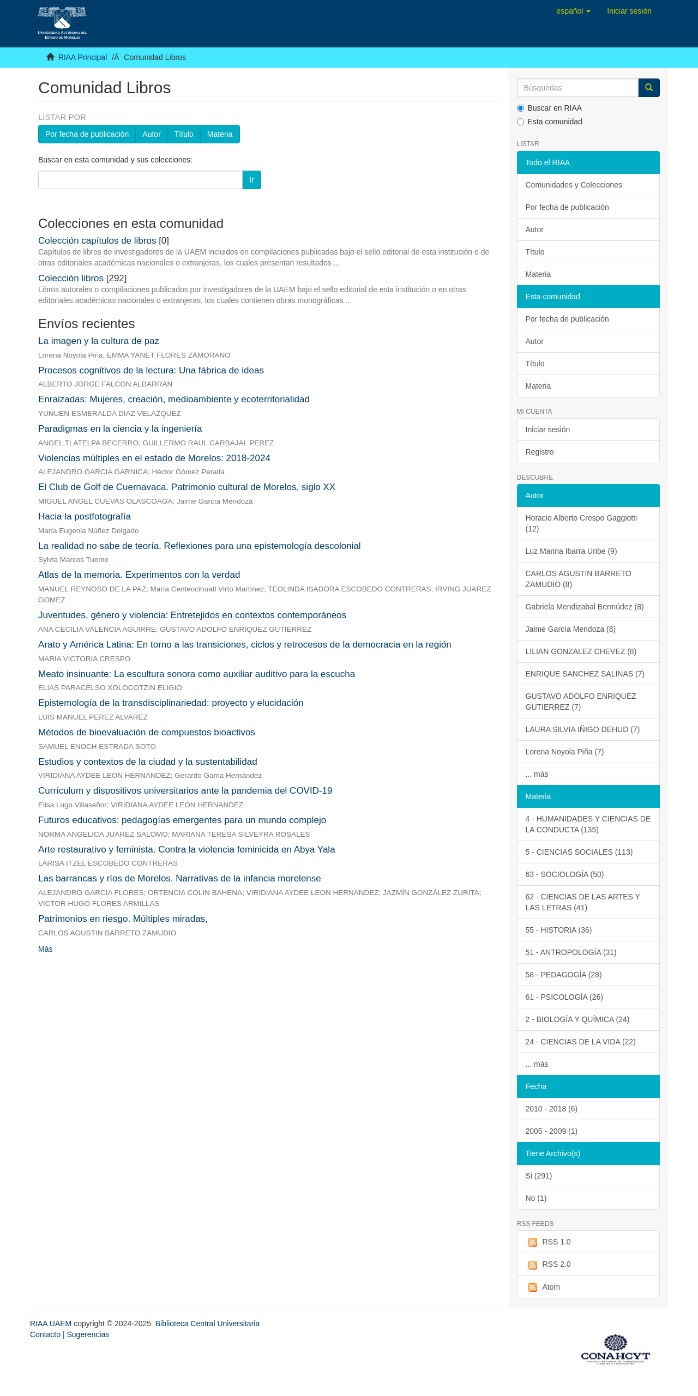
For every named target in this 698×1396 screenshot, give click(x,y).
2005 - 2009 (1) (552, 1131)
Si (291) (539, 1175)
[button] (573, 11)
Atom (543, 1287)
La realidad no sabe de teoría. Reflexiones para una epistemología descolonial (199, 546)
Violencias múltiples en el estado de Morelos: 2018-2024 (154, 458)
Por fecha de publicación (87, 134)
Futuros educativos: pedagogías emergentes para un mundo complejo (182, 820)
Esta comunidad (549, 121)
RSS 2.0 (548, 1265)
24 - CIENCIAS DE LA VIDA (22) (581, 1041)
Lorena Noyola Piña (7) (565, 751)
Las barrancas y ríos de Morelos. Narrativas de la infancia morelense (179, 878)
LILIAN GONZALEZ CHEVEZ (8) (581, 651)
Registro (540, 452)
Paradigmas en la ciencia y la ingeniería (120, 429)
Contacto (45, 1334)
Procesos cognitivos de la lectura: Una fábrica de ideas (151, 370)
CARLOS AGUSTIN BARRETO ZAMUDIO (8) (578, 579)
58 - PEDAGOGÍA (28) (564, 974)
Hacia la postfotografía (84, 516)
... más (537, 774)
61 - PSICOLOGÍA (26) (564, 997)
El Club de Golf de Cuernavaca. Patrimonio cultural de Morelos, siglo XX (186, 487)
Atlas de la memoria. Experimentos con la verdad (139, 575)
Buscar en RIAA (549, 108)
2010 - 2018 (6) (552, 1108)
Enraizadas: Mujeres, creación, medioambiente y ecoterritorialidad (174, 399)
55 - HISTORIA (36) (559, 930)
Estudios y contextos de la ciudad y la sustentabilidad (147, 762)
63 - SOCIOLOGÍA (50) (565, 874)
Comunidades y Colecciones (574, 184)
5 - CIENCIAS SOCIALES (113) (579, 852)
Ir (251, 180)
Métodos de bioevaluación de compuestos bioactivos (146, 732)
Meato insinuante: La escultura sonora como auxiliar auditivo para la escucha (196, 674)
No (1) (536, 1198)
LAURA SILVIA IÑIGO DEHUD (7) (583, 729)
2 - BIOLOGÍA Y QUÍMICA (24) (578, 1019)
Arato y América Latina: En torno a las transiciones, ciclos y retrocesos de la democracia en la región (245, 644)
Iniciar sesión (548, 429)
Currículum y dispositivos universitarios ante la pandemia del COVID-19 (185, 790)
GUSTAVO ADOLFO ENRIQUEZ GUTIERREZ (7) (581, 701)
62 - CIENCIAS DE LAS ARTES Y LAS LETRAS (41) (583, 902)
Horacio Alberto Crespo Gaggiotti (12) (581, 523)
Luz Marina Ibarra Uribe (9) (571, 551)
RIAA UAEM (52, 1323)
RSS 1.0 (548, 1242)
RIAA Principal (82, 57)
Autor (151, 134)
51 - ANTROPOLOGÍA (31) (571, 952)
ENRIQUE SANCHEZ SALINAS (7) (585, 673)
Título (184, 134)
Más (45, 949)
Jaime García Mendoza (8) (571, 629)
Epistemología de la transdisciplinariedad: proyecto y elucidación (171, 703)
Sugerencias (88, 1334)
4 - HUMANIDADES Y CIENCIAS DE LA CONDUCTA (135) (588, 824)
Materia (220, 134)
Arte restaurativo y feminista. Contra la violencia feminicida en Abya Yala (186, 849)
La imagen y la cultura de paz (98, 341)
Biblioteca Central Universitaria (207, 1323)
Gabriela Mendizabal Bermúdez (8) (585, 606)
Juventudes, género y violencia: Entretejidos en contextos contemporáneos (192, 615)
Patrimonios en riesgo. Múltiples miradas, (123, 919)
